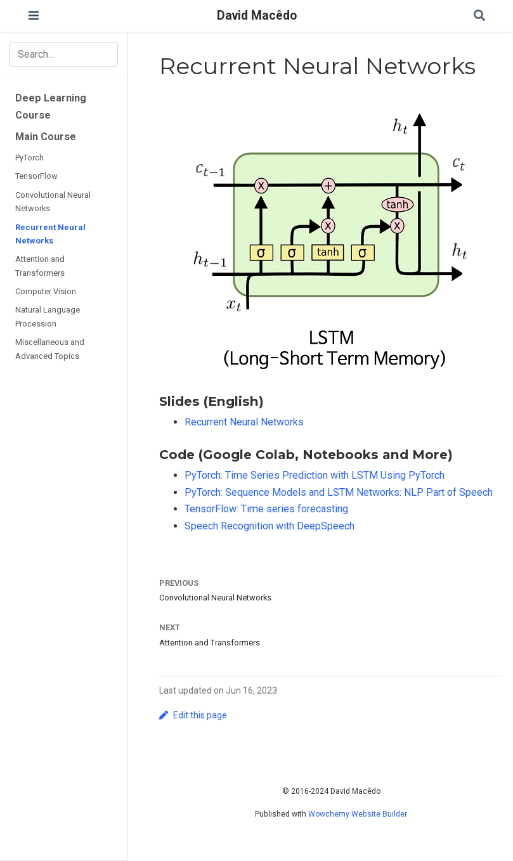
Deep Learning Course (50, 106)
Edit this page (193, 715)
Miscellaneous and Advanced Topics (49, 348)
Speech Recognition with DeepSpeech (269, 526)
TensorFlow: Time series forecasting (266, 509)
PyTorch (29, 157)
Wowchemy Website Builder (357, 814)
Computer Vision (45, 291)
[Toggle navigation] (34, 15)
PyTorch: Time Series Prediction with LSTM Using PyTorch (315, 475)
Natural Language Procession (47, 316)
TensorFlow (36, 176)
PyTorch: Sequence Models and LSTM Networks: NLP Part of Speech (339, 492)
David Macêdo (257, 15)
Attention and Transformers (40, 265)
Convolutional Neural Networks (53, 201)
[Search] (479, 16)
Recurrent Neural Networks (50, 234)
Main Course (45, 137)
